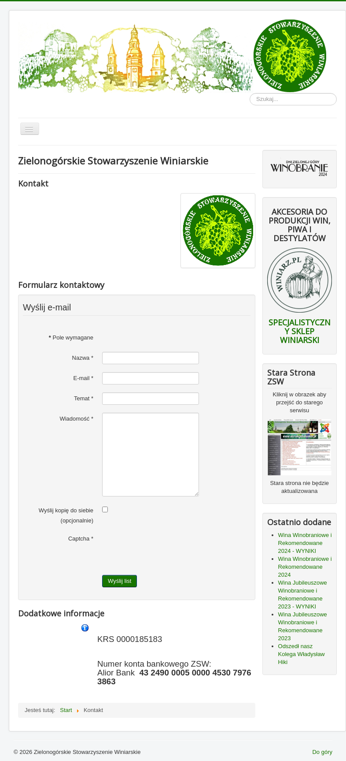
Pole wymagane (71, 337)
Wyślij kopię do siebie (66, 510)
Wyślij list (119, 581)
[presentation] (169, 550)
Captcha (80, 538)
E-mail (83, 378)
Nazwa (82, 357)
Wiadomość (76, 418)
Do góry (322, 752)
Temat (83, 398)
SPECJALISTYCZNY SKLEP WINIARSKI (300, 331)
